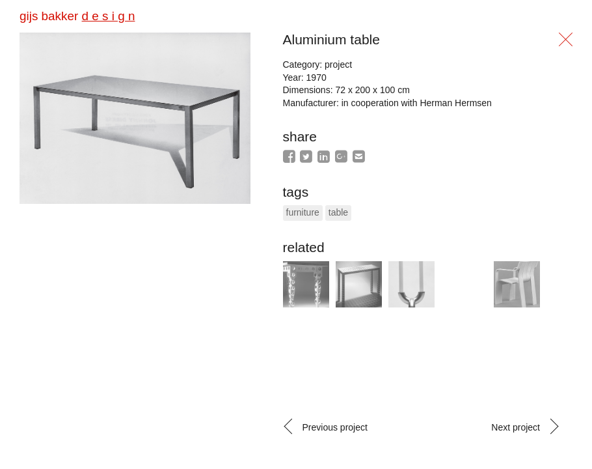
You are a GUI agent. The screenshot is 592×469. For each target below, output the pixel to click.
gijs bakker (77, 16)
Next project (515, 427)
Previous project (335, 427)
